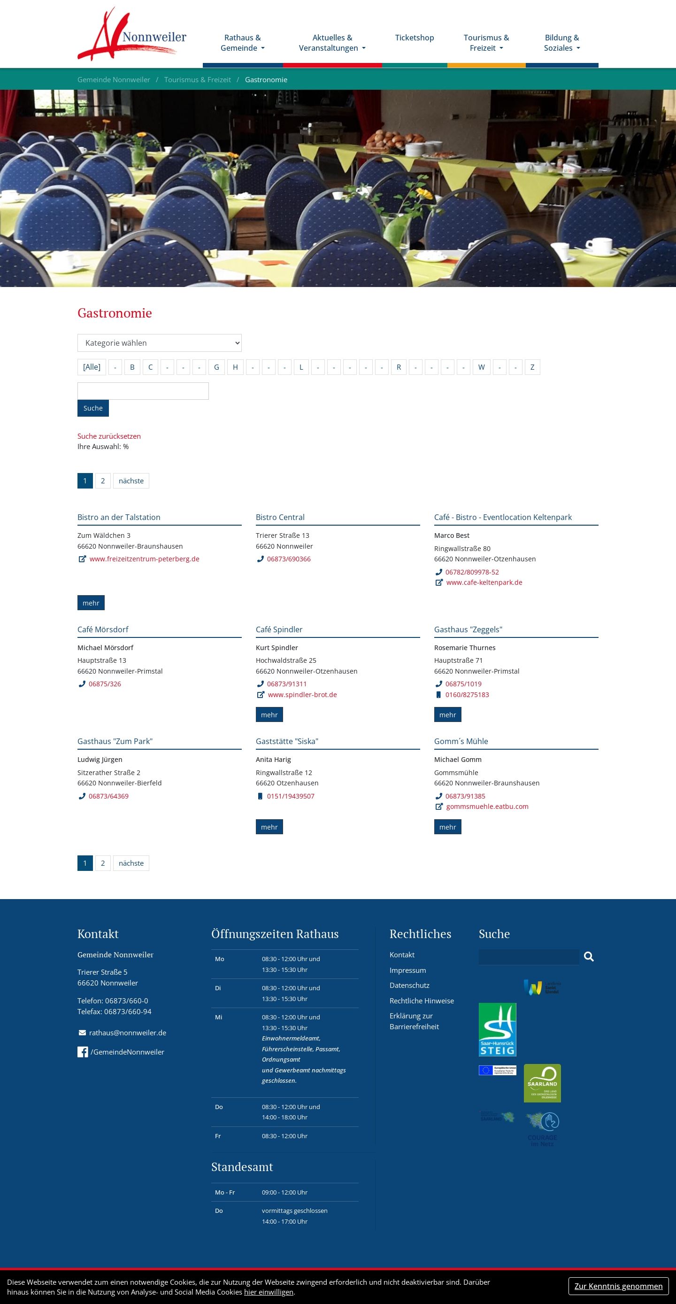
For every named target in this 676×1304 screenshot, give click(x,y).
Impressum (408, 970)
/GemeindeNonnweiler (120, 1051)
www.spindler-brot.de (302, 694)
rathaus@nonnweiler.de (127, 1032)
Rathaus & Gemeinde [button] (242, 43)
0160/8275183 (463, 694)
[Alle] (91, 367)
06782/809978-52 (467, 571)
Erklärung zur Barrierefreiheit (414, 1021)
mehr (91, 602)
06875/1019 (458, 683)
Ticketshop (415, 38)
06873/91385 (460, 796)
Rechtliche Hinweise (422, 1000)
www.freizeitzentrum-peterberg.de (145, 558)
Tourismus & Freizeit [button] (487, 43)
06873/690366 (283, 558)
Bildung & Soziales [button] (561, 43)
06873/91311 (282, 683)
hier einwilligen (268, 1291)
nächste (131, 480)
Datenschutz (410, 985)
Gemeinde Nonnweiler (114, 79)
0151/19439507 (286, 796)
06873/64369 (103, 796)
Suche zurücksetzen (109, 436)
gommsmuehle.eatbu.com (487, 806)
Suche (93, 408)
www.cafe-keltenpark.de (484, 582)
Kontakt (402, 954)
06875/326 (100, 683)
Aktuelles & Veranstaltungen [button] (330, 43)
